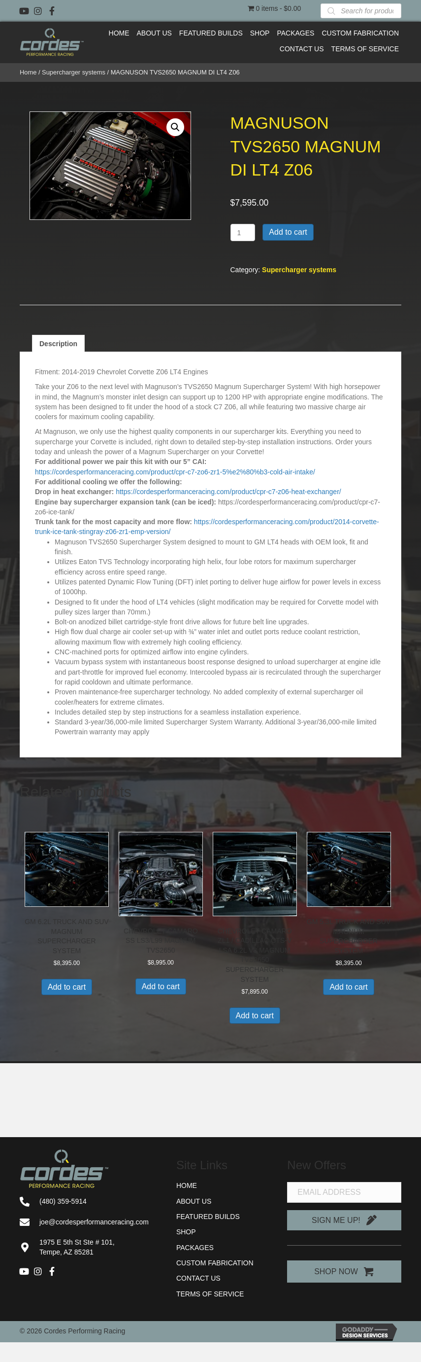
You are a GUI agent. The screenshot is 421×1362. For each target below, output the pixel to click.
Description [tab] (58, 344)
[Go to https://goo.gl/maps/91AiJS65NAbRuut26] (88, 1247)
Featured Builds (208, 1216)
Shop (186, 1232)
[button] (24, 10)
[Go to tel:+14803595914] (88, 1201)
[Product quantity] (243, 232)
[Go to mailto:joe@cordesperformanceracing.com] (88, 1222)
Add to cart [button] (67, 987)
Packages (195, 1248)
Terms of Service (210, 1294)
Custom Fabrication (215, 1263)
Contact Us (198, 1278)
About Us (193, 1201)
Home (28, 72)
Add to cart (288, 232)
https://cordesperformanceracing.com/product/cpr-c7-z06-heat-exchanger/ (228, 492)
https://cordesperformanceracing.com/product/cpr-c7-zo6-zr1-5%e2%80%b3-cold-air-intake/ (175, 472)
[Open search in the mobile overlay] (361, 10)
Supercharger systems (73, 72)
